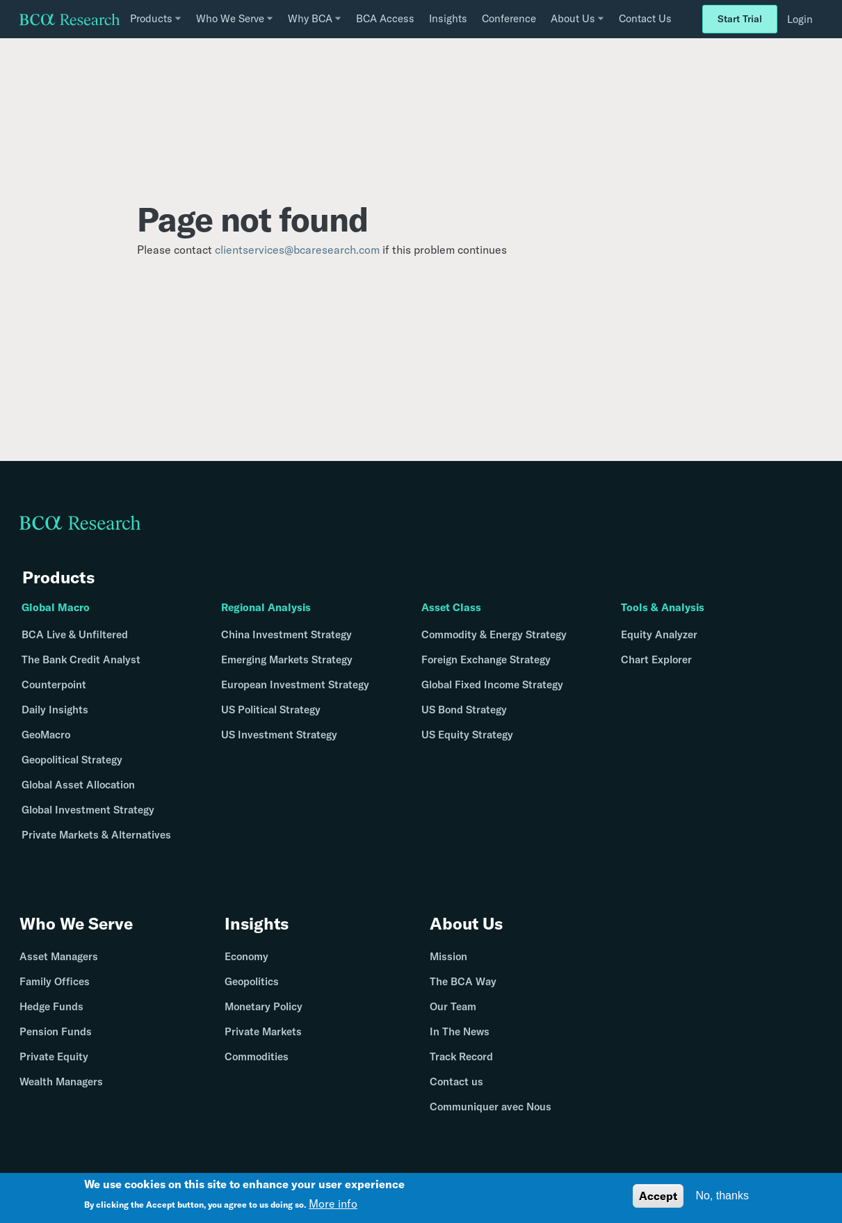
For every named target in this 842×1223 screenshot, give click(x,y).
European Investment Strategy (295, 684)
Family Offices (54, 982)
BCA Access (385, 18)
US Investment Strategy (279, 734)
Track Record (461, 1057)
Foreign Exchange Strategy (486, 659)
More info (333, 1203)
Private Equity (53, 1057)
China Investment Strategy (286, 634)
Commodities (257, 1057)
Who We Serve (76, 924)
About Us (466, 924)
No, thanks (721, 1195)
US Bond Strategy (464, 709)
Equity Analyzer (659, 634)
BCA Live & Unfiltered (75, 634)
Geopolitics (252, 982)
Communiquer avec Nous (490, 1107)
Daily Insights (55, 709)
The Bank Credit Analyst (81, 659)
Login (800, 19)
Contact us (456, 1082)
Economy (246, 957)
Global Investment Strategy (88, 809)
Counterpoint (54, 684)
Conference (509, 18)
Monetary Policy (263, 1007)
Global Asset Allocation (78, 784)
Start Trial (740, 19)
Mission (448, 957)
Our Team (453, 1007)
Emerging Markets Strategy (287, 659)
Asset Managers (58, 957)
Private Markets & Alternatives (96, 834)
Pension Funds (55, 1032)
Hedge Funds (51, 1007)
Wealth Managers (61, 1082)
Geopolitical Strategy (72, 759)
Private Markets (263, 1032)
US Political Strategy (271, 709)
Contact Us (645, 18)
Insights (448, 18)
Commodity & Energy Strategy (494, 634)
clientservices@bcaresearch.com (297, 250)
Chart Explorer (656, 659)
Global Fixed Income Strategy (492, 684)
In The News (459, 1032)
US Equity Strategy (467, 734)
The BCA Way (463, 982)
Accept (658, 1196)
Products (58, 577)
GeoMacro (46, 734)
